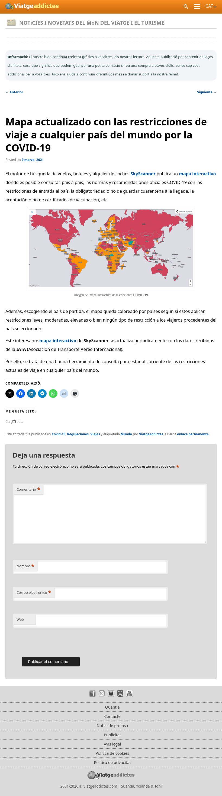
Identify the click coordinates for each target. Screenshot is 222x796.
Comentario (28, 489)
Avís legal (112, 744)
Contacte (112, 716)
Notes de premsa (112, 725)
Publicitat (112, 734)
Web (20, 619)
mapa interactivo (197, 174)
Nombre (25, 566)
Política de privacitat (112, 762)
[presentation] (54, 641)
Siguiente (207, 92)
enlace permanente (192, 434)
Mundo (126, 434)
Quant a (112, 707)
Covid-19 (59, 434)
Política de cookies (112, 753)
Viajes (95, 434)
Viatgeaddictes (151, 434)
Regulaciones (78, 434)
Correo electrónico (34, 592)
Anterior (14, 92)
